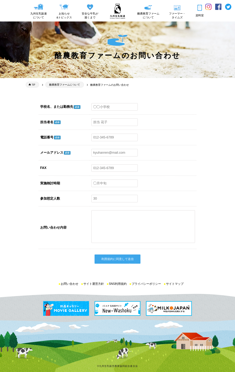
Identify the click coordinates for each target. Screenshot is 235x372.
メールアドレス (51, 152)
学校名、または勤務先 (56, 107)
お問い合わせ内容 (53, 227)
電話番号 (46, 137)
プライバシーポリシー (146, 283)
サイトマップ (175, 283)
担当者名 (46, 122)
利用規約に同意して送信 (117, 259)
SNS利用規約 (118, 283)
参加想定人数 (50, 198)
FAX (43, 168)
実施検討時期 (50, 183)
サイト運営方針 (93, 283)
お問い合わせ (69, 283)
